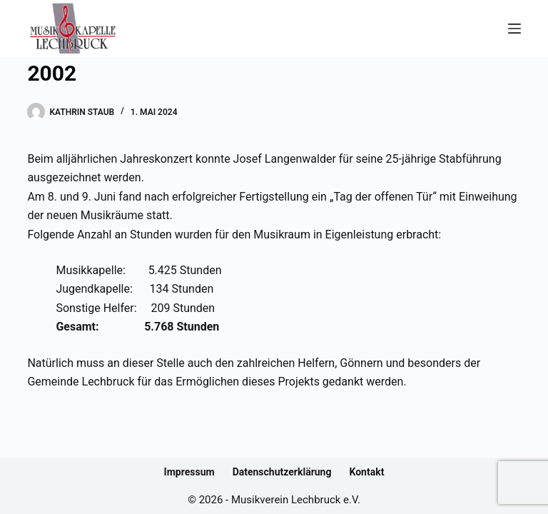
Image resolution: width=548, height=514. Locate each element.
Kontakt (366, 472)
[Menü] (514, 28)
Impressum (189, 472)
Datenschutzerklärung (282, 472)
